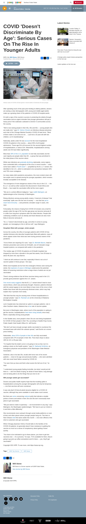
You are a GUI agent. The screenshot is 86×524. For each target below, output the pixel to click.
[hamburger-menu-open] (4, 2)
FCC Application (52, 500)
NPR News (27, 451)
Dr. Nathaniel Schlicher (40, 346)
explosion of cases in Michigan (21, 268)
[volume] (9, 8)
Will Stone (13, 57)
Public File (51, 496)
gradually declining (26, 162)
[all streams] (77, 8)
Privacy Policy (34, 500)
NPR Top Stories (14, 451)
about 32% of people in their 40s (22, 335)
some (14, 396)
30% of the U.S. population (20, 154)
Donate (79, 2)
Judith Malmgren (38, 192)
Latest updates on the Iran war (66, 64)
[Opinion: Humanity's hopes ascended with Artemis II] (62, 42)
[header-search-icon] (70, 2)
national (27, 396)
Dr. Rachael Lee (24, 298)
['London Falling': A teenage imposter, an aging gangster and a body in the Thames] (62, 31)
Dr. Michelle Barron (38, 243)
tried (14, 418)
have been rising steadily (33, 312)
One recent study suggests (12, 282)
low (30, 306)
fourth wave (21, 167)
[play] (4, 8)
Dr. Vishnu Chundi (23, 130)
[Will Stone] (7, 468)
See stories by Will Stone (21, 469)
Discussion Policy (35, 496)
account (27, 141)
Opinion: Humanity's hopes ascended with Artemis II (75, 41)
